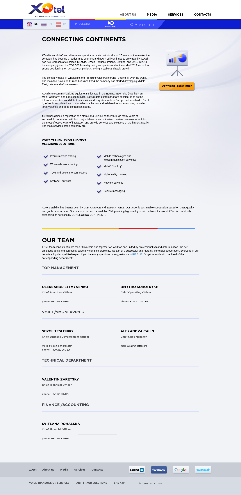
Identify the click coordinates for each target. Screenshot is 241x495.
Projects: (82, 24)
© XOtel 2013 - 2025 (151, 483)
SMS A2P (119, 483)
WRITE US (136, 254)
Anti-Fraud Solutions (91, 483)
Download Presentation (177, 86)
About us (128, 14)
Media (152, 14)
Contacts (202, 14)
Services (175, 14)
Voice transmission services (49, 483)
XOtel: (33, 470)
